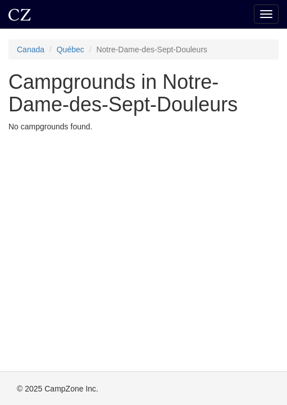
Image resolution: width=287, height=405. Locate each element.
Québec (70, 49)
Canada (30, 49)
